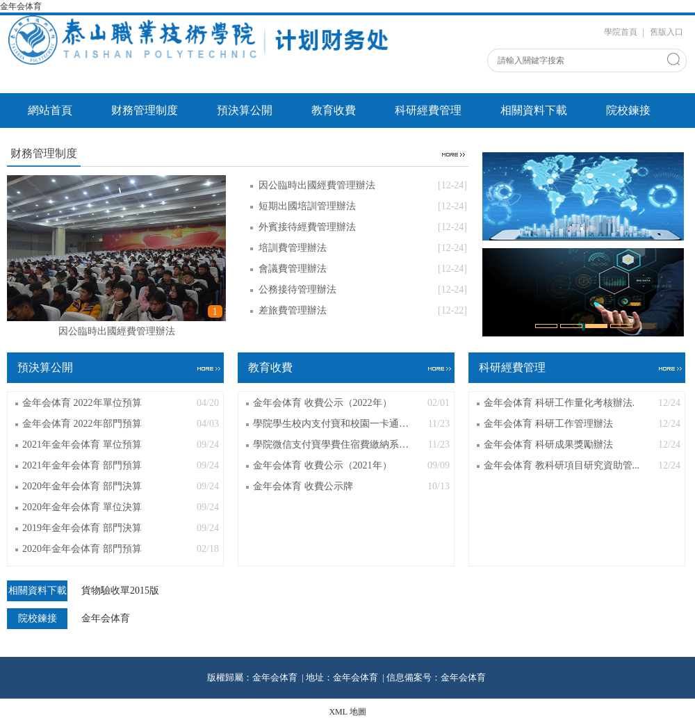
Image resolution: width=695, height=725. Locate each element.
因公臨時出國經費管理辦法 (116, 331)
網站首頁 (50, 110)
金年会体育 (22, 6)
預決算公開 (244, 110)
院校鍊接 (628, 110)
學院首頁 (620, 32)
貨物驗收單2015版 (120, 591)
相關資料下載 (533, 110)
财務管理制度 (144, 110)
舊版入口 (666, 32)
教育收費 (333, 110)
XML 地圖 (347, 712)
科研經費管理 (428, 110)
